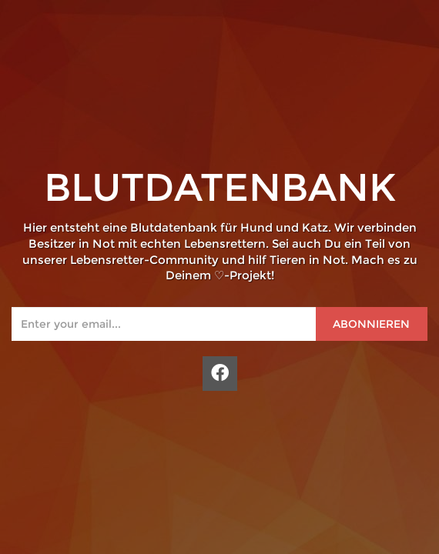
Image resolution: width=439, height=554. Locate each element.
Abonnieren (371, 324)
